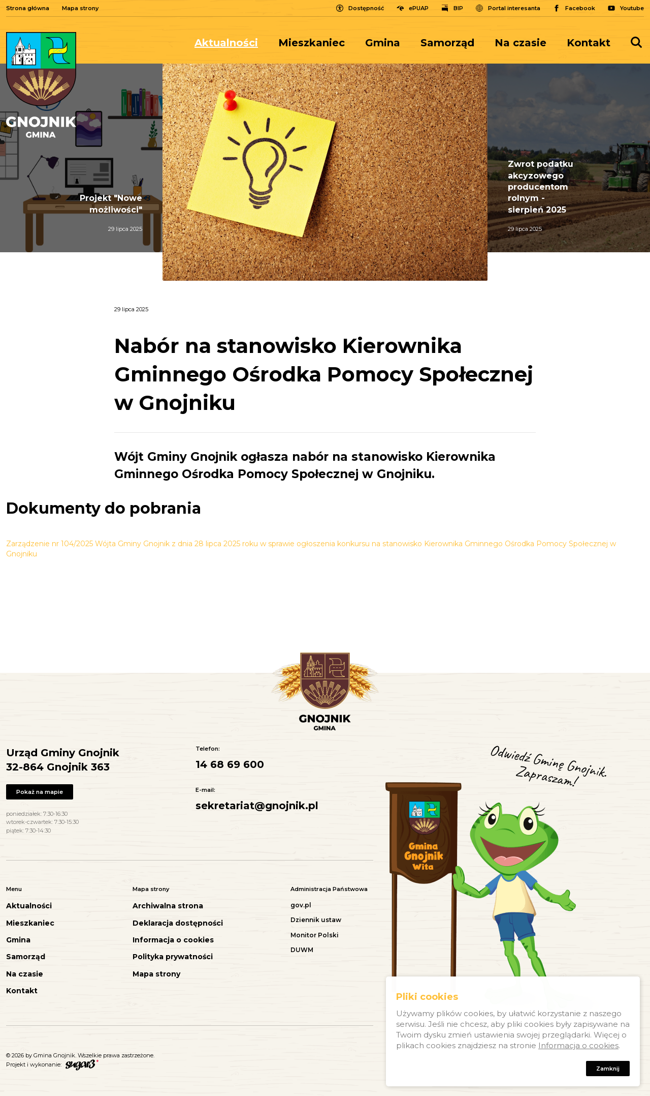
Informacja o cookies (173, 940)
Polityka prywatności (173, 957)
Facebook (580, 8)
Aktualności (226, 43)
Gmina (382, 43)
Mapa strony (80, 8)
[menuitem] (231, 42)
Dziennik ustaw (315, 919)
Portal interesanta (514, 8)
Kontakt (588, 43)
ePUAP (419, 8)
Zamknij (608, 1070)
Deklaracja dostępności (178, 923)
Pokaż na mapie (39, 791)
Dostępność (366, 8)
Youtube (632, 8)
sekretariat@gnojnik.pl (257, 805)
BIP (458, 8)
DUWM (301, 949)
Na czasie (520, 43)
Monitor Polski (314, 935)
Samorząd (447, 43)
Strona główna (27, 8)
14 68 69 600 (230, 764)
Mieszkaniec (311, 43)
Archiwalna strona (168, 906)
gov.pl (300, 905)
